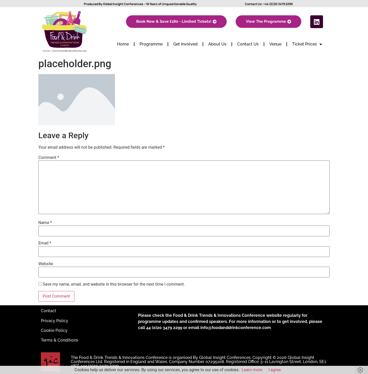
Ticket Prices (307, 44)
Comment (48, 158)
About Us (217, 44)
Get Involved (185, 44)
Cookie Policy (54, 330)
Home (123, 44)
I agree (275, 369)
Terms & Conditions (59, 340)
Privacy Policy (54, 320)
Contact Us (248, 44)
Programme (151, 44)
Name (45, 223)
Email (44, 243)
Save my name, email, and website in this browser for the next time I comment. (114, 284)
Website (45, 264)
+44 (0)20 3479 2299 (278, 4)
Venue (275, 44)
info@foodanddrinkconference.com (235, 327)
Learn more (252, 369)
